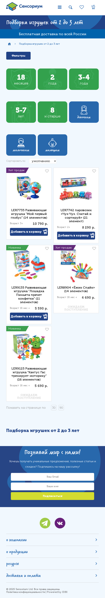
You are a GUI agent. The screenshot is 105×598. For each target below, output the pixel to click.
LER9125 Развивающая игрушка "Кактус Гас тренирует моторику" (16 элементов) (29, 374)
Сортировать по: (16, 161)
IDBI (64, 592)
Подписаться (52, 496)
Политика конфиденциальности (25, 592)
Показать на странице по (26, 407)
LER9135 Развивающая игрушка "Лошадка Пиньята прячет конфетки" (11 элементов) (28, 295)
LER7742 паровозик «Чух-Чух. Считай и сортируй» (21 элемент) (76, 215)
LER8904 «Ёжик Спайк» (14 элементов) (76, 289)
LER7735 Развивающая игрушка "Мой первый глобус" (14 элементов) (29, 213)
